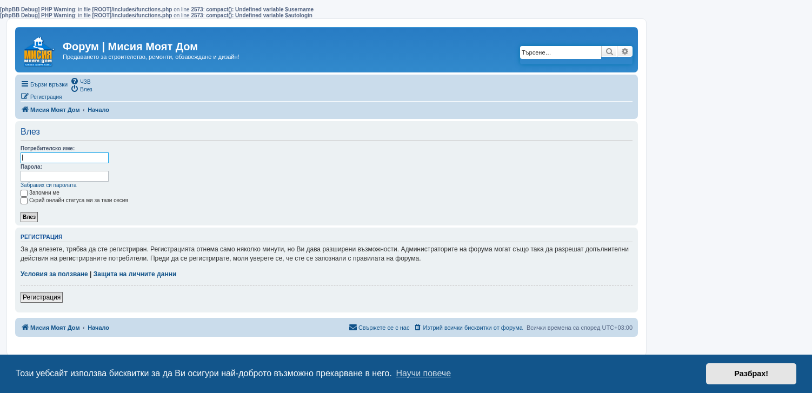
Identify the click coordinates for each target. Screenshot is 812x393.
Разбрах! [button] (751, 373)
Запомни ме (40, 193)
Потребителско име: (48, 148)
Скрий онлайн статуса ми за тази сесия (74, 200)
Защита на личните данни (135, 274)
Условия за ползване (54, 274)
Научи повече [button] (423, 373)
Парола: (31, 167)
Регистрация (42, 297)
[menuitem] (80, 81)
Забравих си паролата (49, 185)
